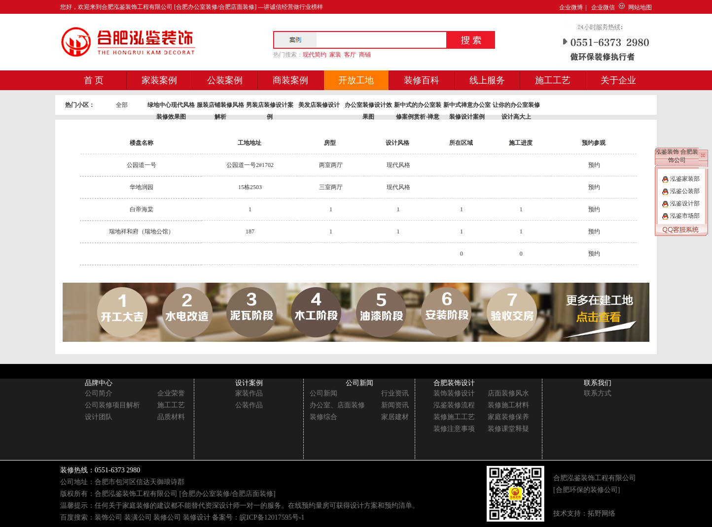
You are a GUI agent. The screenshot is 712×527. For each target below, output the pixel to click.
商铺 (365, 54)
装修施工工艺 (454, 417)
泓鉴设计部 (681, 203)
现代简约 (314, 54)
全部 (122, 104)
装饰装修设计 (454, 393)
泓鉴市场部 (681, 215)
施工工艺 (552, 80)
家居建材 (395, 417)
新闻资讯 (395, 405)
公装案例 (225, 80)
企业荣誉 (171, 393)
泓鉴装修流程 (454, 405)
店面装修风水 (508, 393)
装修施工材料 (508, 405)
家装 (335, 54)
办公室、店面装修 (337, 405)
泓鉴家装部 (681, 178)
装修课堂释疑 (508, 428)
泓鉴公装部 (681, 191)
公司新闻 (323, 393)
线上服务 (487, 80)
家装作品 (249, 393)
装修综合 (323, 417)
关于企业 (618, 80)
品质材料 (171, 417)
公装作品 (249, 405)
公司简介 (98, 393)
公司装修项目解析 (112, 405)
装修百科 (421, 80)
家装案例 (159, 80)
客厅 (350, 54)
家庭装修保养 (508, 417)
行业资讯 (395, 393)
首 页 (94, 80)
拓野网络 (601, 513)
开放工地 (356, 80)
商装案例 (290, 80)
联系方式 (597, 393)
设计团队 (98, 417)
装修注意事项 (454, 428)
